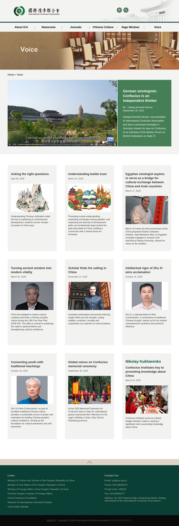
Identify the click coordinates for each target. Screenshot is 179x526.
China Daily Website (18, 506)
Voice (20, 74)
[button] (103, 142)
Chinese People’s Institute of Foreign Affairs (30, 493)
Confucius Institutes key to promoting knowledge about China (146, 371)
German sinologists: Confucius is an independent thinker (140, 96)
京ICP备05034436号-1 (121, 520)
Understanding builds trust (87, 174)
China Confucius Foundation (22, 498)
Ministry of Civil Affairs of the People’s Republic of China (36, 485)
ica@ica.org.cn (119, 480)
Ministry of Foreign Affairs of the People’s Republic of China (38, 489)
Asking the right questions (30, 174)
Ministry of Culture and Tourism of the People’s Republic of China (41, 480)
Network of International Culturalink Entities (30, 502)
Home (11, 74)
